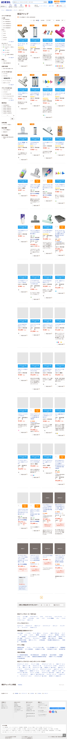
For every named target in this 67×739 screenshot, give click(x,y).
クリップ (15, 10)
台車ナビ (19, 730)
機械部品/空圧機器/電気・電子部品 (39, 656)
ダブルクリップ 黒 (37, 665)
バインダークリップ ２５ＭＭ (50, 665)
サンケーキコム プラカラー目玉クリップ (47, 95)
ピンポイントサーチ (36, 732)
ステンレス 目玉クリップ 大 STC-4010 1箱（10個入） (35, 232)
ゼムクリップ (20, 625)
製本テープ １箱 (26, 667)
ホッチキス (43, 634)
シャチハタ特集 (57, 730)
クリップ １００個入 (34, 672)
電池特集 (25, 727)
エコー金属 (25, 616)
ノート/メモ (28, 633)
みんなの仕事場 (41, 710)
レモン (57, 618)
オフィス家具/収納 (29, 649)
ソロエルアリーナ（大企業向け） (42, 706)
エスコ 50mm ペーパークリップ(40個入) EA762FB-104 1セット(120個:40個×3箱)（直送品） (47, 508)
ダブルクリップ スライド (22, 664)
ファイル (28, 647)
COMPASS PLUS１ (33, 422)
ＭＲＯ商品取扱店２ (58, 241)
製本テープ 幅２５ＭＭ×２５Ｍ (37, 674)
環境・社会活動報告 (18, 706)
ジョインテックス (58, 616)
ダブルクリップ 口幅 (37, 667)
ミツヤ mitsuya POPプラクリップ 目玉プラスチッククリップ (60, 45)
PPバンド (46, 693)
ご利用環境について (30, 708)
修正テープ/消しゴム (55, 633)
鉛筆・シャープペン (33, 640)
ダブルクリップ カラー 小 (48, 664)
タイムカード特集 (31, 727)
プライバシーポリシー (30, 706)
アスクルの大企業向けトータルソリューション (42, 715)
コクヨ (41, 616)
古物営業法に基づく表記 (30, 711)
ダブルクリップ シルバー (26, 676)
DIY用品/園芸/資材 (21, 658)
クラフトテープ (24, 693)
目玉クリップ (37, 625)
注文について (4, 703)
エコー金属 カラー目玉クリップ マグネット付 (47, 45)
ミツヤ (43, 618)
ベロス (37, 618)
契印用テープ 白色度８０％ (55, 676)
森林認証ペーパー (23, 670)
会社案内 (16, 703)
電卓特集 (21, 727)
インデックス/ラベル (32, 636)
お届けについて (4, 705)
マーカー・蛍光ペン (37, 633)
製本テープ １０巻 (56, 670)
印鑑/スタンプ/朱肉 (52, 636)
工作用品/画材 (42, 640)
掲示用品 (57, 634)
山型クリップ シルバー (59, 669)
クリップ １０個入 (46, 670)
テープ (63, 633)
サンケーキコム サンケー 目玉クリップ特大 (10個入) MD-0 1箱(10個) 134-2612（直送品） (60, 233)
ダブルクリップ (29, 625)
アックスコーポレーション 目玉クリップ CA (23, 462)
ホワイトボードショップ (47, 727)
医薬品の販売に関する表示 (30, 717)
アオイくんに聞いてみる (57, 708)
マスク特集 (38, 730)
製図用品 (60, 638)
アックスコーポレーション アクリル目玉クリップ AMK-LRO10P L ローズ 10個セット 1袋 (23, 558)
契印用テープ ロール (34, 670)
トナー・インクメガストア (13, 727)
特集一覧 (43, 732)
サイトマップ (28, 703)
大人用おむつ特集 (44, 730)
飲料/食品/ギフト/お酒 (51, 649)
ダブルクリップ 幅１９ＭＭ (41, 676)
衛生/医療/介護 (62, 649)
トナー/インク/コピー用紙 (38, 647)
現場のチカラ (14, 730)
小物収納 (44, 638)
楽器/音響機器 (24, 641)
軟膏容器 (16, 693)
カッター (31, 634)
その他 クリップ (33, 627)
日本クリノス (30, 620)
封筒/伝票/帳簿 (42, 636)
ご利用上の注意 (29, 709)
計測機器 (61, 654)
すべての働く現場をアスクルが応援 (29, 730)
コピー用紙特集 (5, 727)
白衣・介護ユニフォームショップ (8, 732)
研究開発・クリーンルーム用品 (23, 656)
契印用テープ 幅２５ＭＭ (50, 667)
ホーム (3, 10)
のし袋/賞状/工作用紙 (21, 640)
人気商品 (19, 25)
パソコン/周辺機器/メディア (52, 647)
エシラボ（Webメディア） (42, 712)
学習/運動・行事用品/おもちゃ (54, 640)
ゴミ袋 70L (32, 693)
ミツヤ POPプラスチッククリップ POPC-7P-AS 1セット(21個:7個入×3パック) (23, 588)
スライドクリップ (46, 625)
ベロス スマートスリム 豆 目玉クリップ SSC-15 (47, 416)
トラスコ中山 (31, 618)
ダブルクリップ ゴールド (45, 669)
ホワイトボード (36, 638)
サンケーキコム (48, 616)
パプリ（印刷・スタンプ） (42, 708)
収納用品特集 (51, 730)
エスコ (56, 473)
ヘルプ (63, 3)
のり (21, 634)
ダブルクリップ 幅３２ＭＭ (48, 672)
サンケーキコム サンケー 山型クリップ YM (47, 462)
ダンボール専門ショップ (6, 730)
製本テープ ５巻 (26, 665)
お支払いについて (5, 706)
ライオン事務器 (50, 618)
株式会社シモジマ (58, 513)
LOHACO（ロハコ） (42, 703)
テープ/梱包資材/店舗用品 (22, 654)
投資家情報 (16, 705)
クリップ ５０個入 (35, 664)
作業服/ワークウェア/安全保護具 (55, 656)
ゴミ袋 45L (39, 693)
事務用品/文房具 (9, 10)
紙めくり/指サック (52, 638)
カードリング (24, 627)
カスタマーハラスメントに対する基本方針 (18, 709)
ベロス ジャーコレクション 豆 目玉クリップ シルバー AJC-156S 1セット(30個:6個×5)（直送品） (60, 558)
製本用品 (24, 636)
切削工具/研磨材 (53, 654)
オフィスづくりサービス (27, 732)
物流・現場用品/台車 (35, 654)
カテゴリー (3, 6)
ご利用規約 (28, 705)
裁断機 (37, 634)
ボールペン (45, 633)
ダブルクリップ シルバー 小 (31, 669)
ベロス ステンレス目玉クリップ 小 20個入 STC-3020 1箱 (35, 186)
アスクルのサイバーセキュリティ (18, 711)
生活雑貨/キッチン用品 (40, 649)
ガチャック (55, 625)
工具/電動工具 (44, 654)
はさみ (25, 634)
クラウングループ (33, 616)
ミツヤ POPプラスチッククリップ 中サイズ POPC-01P (35, 282)
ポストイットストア (18, 732)
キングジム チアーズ (51, 674)
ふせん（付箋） (20, 633)
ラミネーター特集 (39, 727)
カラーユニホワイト (24, 674)
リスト (32, 20)
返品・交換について (5, 708)
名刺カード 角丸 (60, 672)
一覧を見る (20, 684)
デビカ (24, 618)
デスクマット (27, 638)
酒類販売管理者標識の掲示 (30, 714)
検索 (50, 2)
